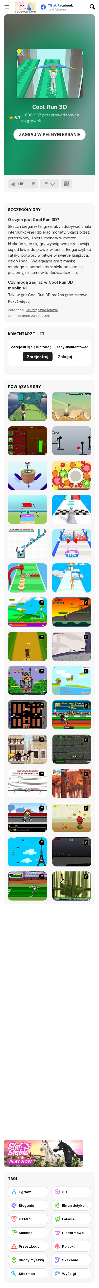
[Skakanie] (71, 1260)
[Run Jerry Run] (71, 817)
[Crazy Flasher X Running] (71, 851)
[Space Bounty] (71, 749)
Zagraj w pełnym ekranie (49, 134)
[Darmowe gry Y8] (25, 7)
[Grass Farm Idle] (27, 440)
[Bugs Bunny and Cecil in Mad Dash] (27, 886)
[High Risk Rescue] (27, 749)
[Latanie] (71, 1219)
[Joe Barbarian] (71, 612)
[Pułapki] (71, 1246)
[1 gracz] (28, 1192)
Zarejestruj (37, 356)
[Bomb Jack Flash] (27, 680)
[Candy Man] (27, 612)
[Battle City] (27, 714)
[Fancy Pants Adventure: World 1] (71, 646)
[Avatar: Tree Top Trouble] (71, 783)
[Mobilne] (28, 1232)
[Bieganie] (28, 1205)
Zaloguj (65, 356)
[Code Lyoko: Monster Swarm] (71, 886)
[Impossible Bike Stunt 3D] (27, 406)
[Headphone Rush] (71, 543)
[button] (19, 301)
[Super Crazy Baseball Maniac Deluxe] (27, 783)
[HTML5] (28, 1219)
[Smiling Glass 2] (27, 543)
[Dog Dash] (27, 646)
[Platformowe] (71, 1232)
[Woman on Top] (27, 851)
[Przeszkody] (28, 1246)
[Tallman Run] (71, 577)
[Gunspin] (71, 406)
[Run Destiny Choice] (71, 509)
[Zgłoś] (49, 183)
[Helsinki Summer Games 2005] (71, 714)
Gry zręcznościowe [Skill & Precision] (42, 310)
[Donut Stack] (27, 577)
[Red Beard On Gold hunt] (71, 680)
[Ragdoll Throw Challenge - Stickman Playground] (71, 440)
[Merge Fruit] (71, 475)
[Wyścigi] (71, 1273)
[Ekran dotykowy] (71, 1205)
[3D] (71, 1192)
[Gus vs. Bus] (27, 817)
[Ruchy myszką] (28, 1260)
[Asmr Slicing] (27, 475)
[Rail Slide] (27, 509)
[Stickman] (28, 1273)
